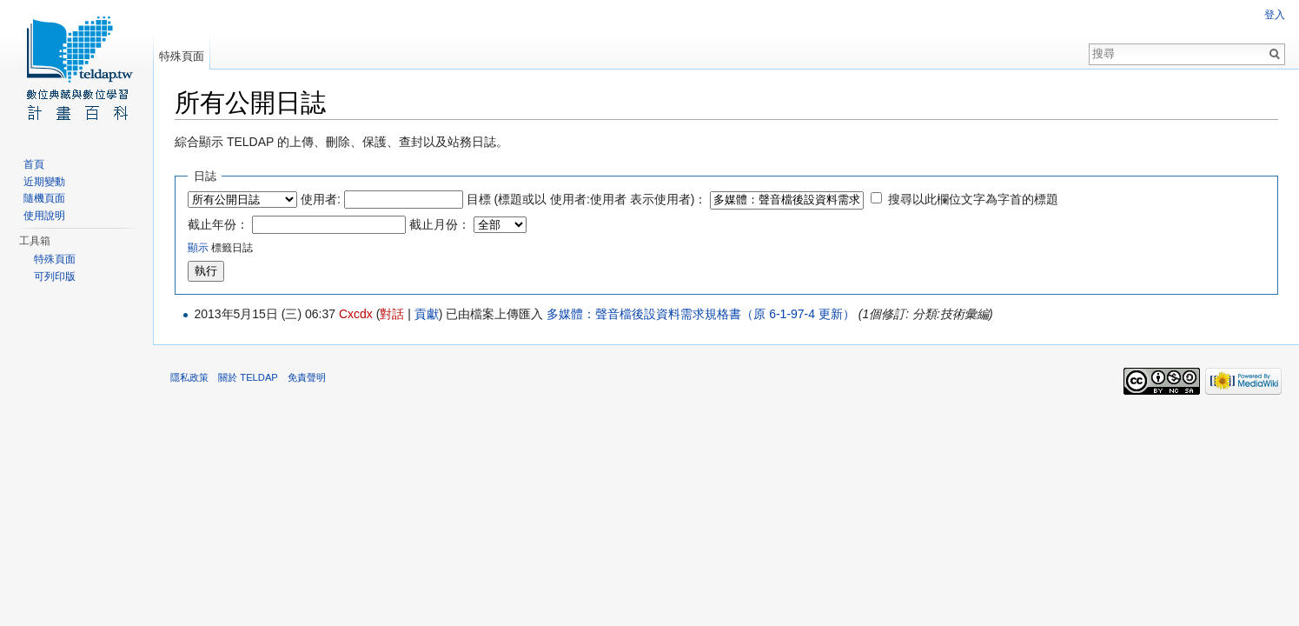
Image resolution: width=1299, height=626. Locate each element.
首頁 (33, 164)
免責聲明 (307, 377)
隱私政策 (189, 377)
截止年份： (218, 224)
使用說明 (44, 216)
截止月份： (439, 224)
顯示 (198, 247)
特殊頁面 (181, 56)
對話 (392, 314)
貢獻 (426, 314)
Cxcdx (356, 314)
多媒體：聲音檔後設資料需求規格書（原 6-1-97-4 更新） (701, 314)
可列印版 (55, 276)
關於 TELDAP (248, 377)
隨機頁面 (44, 198)
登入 (1274, 15)
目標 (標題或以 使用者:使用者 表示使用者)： (587, 199)
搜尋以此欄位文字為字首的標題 (973, 199)
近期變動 (44, 182)
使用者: (321, 199)
